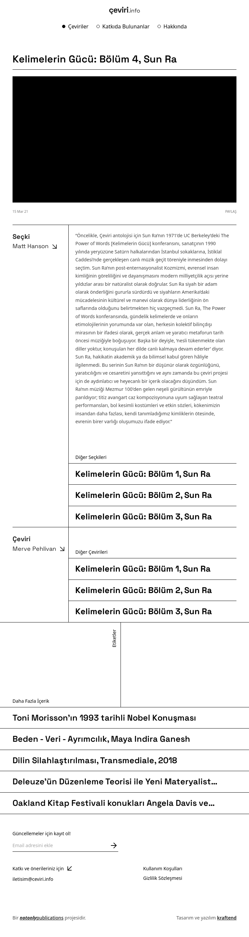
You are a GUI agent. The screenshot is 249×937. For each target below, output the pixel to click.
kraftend (226, 918)
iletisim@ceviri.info (33, 879)
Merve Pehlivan (40, 548)
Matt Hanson (36, 246)
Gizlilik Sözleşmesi (162, 878)
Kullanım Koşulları (162, 868)
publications (41, 918)
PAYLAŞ (230, 211)
